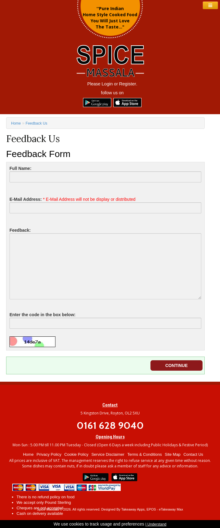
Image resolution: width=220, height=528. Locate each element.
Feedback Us (36, 123)
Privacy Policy (48, 454)
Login (107, 83)
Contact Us (193, 454)
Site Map (172, 454)
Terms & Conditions (144, 454)
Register (127, 83)
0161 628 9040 (110, 425)
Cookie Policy (76, 454)
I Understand (155, 524)
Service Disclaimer (107, 454)
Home (16, 123)
